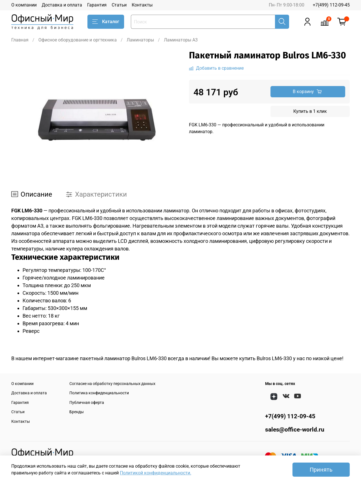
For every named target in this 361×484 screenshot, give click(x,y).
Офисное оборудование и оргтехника (77, 40)
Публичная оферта (86, 402)
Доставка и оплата (62, 5)
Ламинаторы (140, 40)
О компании (24, 5)
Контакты (142, 5)
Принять (321, 469)
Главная (19, 40)
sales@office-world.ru (294, 429)
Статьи (119, 5)
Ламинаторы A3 (181, 40)
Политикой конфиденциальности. (155, 473)
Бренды (76, 412)
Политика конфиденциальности (99, 393)
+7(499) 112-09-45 (331, 5)
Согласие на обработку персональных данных (112, 383)
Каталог (105, 22)
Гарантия (97, 5)
